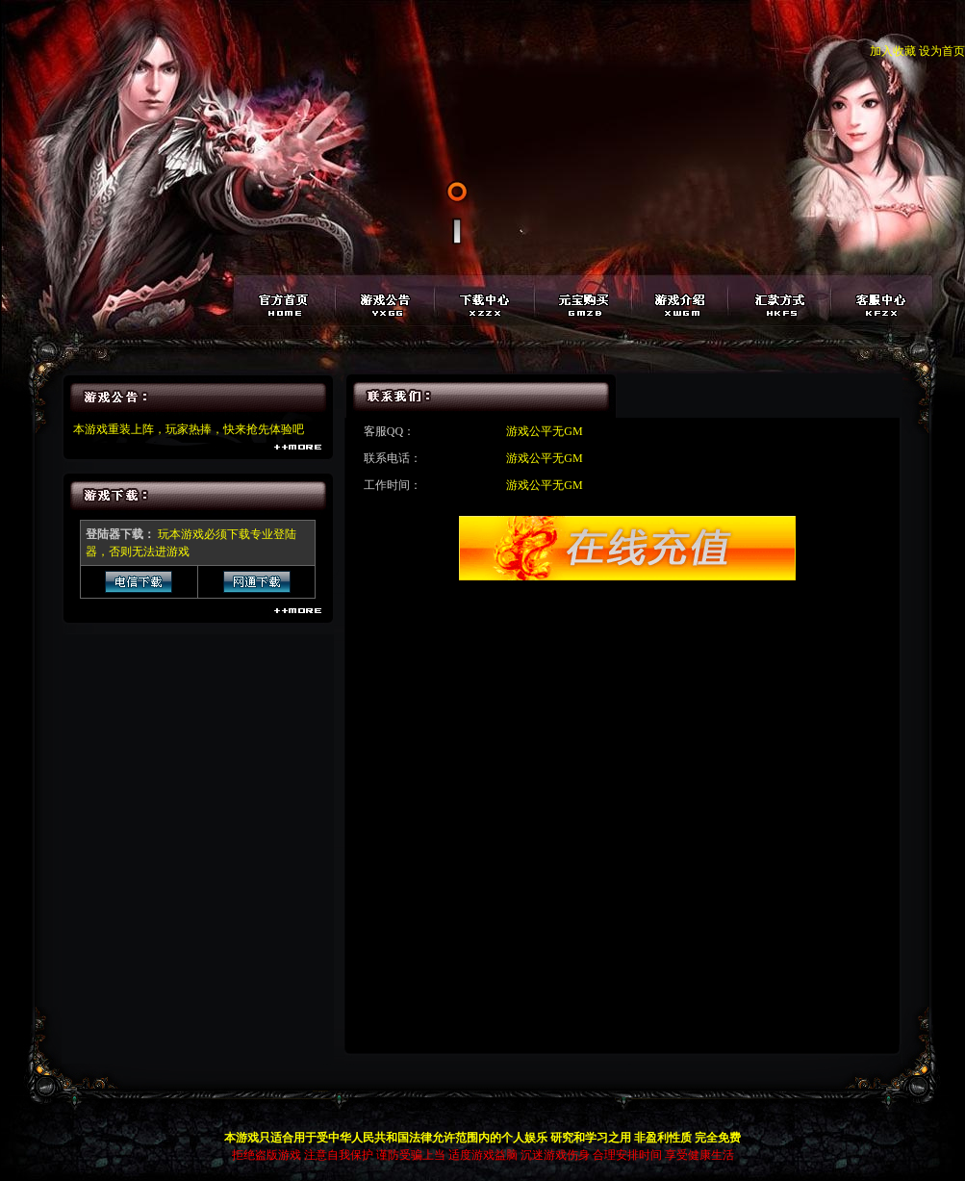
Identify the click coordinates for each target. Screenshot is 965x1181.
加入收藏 (893, 51)
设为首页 (942, 51)
